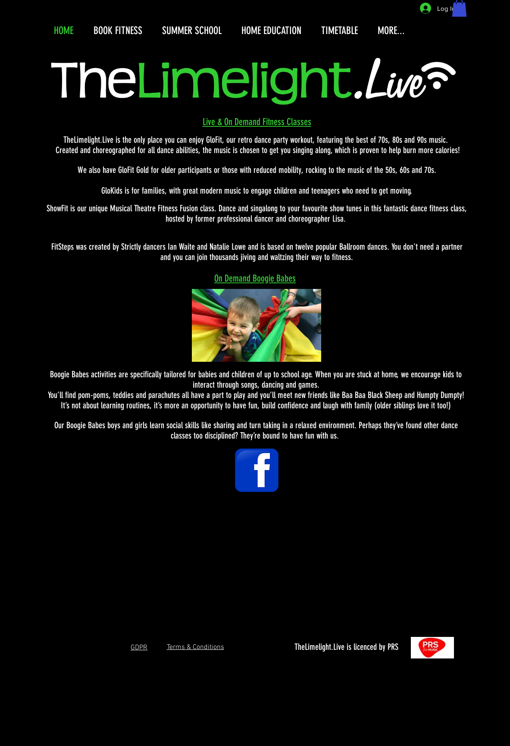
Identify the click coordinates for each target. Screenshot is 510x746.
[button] (139, 647)
